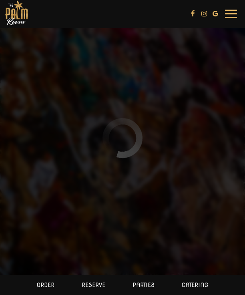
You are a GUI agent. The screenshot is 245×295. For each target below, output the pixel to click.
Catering (194, 285)
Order (45, 285)
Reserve (93, 285)
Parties (144, 285)
